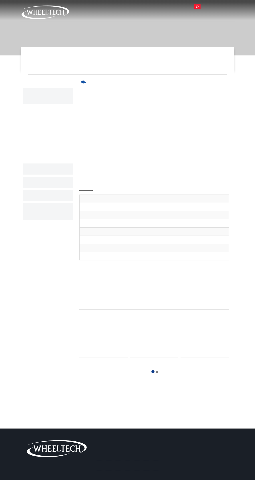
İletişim (223, 15)
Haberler (187, 15)
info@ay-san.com (173, 6)
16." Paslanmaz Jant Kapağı (52, 152)
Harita (118, 6)
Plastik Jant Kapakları (49, 190)
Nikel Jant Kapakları (47, 164)
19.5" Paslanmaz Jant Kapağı (48, 127)
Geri (89, 82)
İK (206, 15)
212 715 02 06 (142, 6)
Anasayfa (100, 15)
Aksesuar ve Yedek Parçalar (46, 206)
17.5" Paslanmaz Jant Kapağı (201, 63)
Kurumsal (128, 15)
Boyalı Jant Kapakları (48, 177)
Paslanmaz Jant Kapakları (150, 63)
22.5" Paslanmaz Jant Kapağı (48, 113)
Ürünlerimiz (157, 15)
